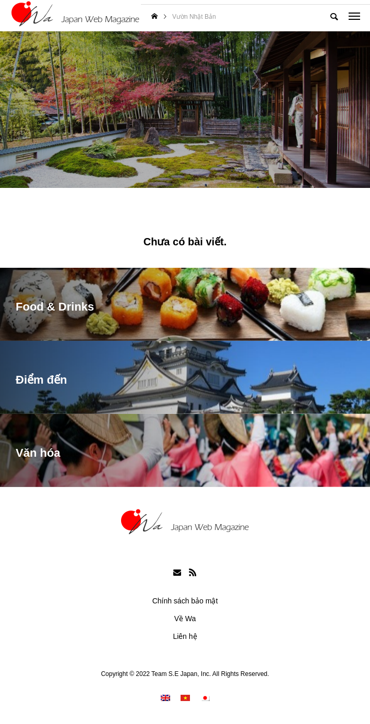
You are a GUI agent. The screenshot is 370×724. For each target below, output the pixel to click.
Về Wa (185, 618)
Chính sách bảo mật (185, 600)
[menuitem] (165, 697)
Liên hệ (185, 636)
